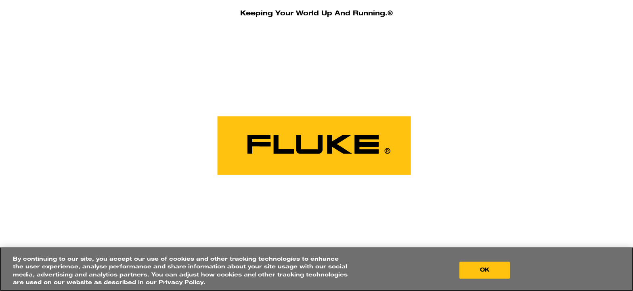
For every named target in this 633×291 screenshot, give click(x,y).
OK (484, 270)
